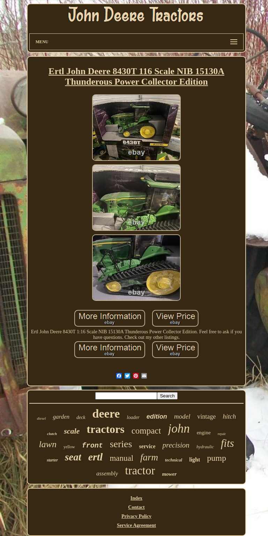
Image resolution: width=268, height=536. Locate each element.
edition (157, 416)
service (147, 446)
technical (173, 460)
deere (106, 413)
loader (133, 417)
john (178, 428)
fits (227, 443)
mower (169, 474)
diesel (41, 418)
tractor (140, 470)
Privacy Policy (136, 516)
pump (216, 458)
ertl (95, 457)
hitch (229, 416)
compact (146, 430)
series (121, 443)
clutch (52, 434)
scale (72, 431)
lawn (48, 444)
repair (222, 434)
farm (149, 457)
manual (121, 458)
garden (61, 416)
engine (204, 432)
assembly (107, 473)
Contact (136, 507)
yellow (69, 446)
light (194, 460)
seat (73, 457)
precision (175, 445)
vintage (206, 416)
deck (80, 417)
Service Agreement (136, 525)
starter (52, 460)
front (92, 446)
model (182, 416)
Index (136, 498)
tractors (105, 429)
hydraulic (205, 446)
